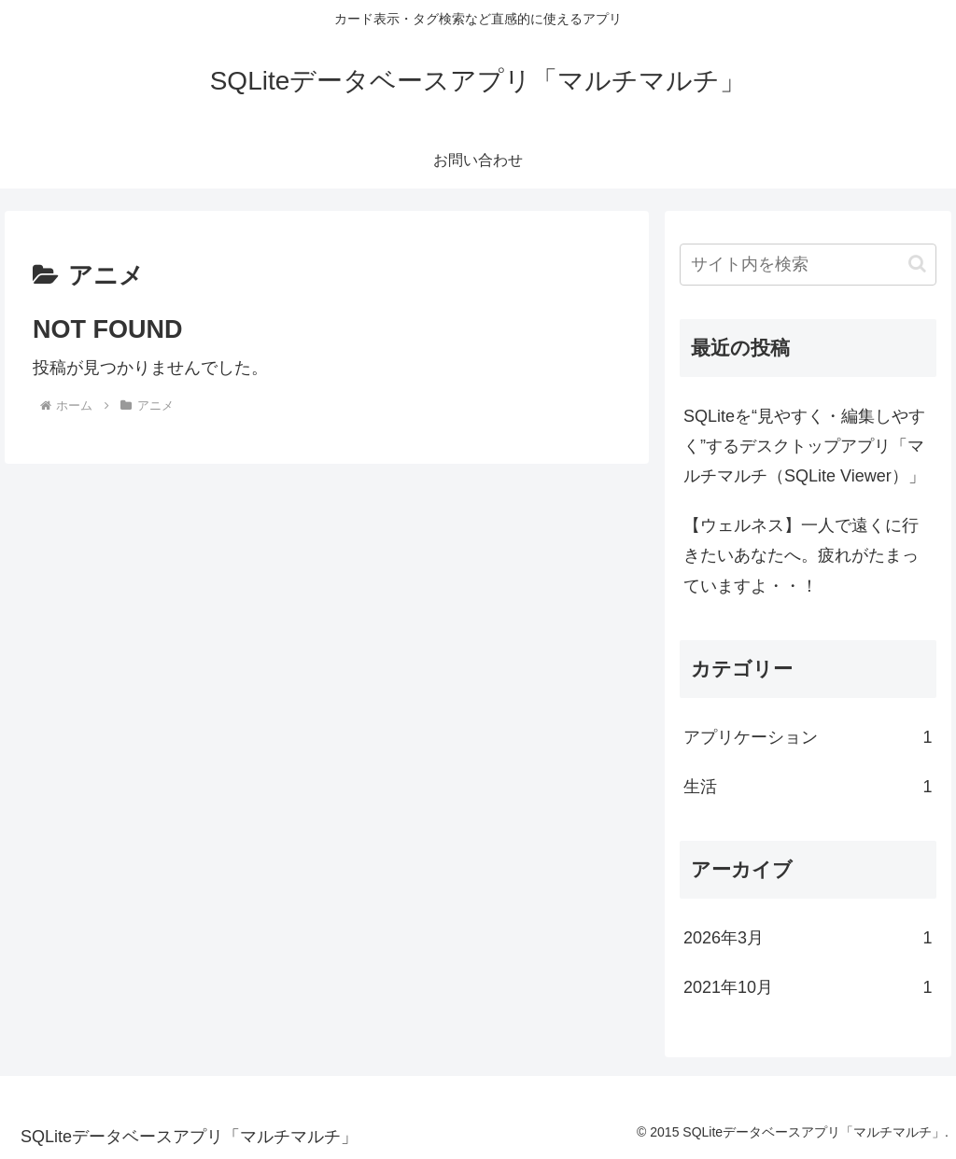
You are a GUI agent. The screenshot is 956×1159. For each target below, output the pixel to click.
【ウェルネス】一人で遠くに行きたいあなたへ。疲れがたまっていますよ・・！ (801, 555)
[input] (807, 265)
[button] (917, 263)
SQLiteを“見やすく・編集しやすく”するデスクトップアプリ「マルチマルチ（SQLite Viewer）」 (804, 446)
